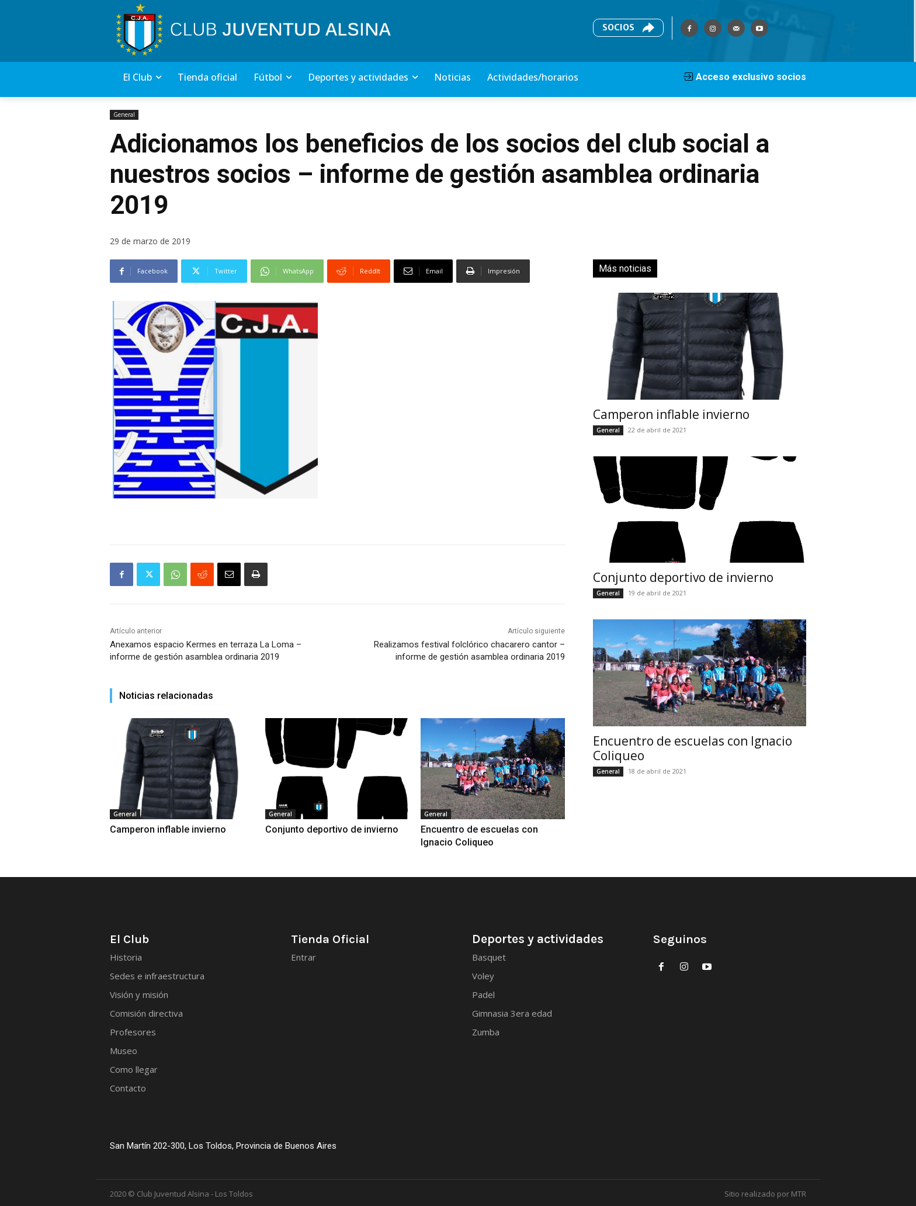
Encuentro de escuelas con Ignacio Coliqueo (692, 748)
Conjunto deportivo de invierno (318, 828)
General (124, 115)
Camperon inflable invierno (156, 828)
